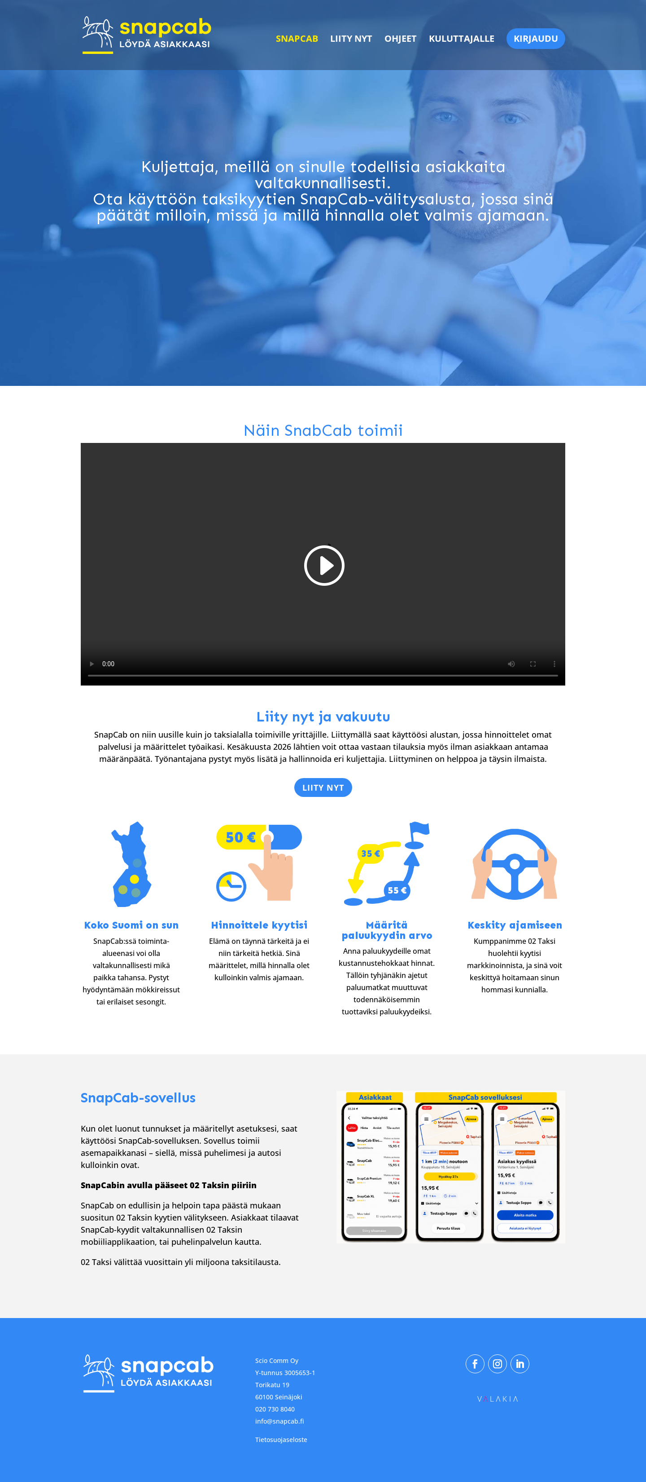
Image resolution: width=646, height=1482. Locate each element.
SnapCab (297, 39)
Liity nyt (351, 39)
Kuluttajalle (461, 39)
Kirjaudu (536, 38)
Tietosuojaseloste (281, 1439)
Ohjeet (400, 39)
